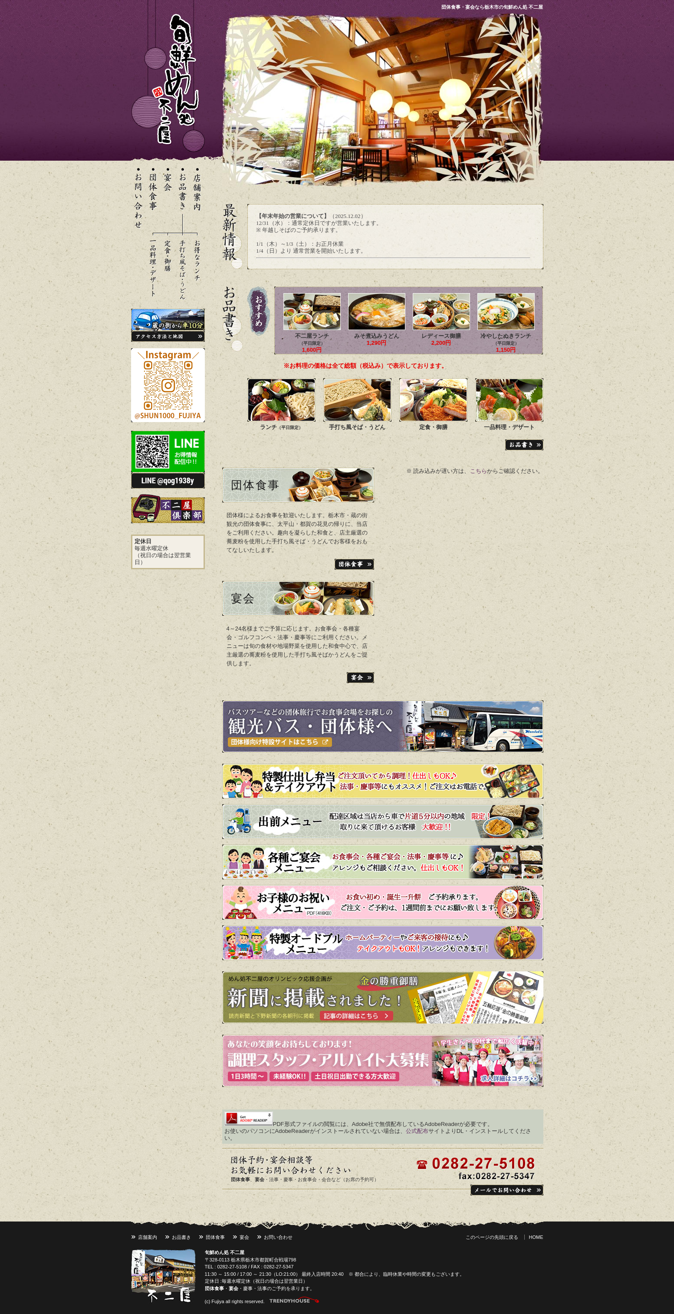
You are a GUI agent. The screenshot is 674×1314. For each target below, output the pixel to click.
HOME (536, 1237)
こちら (478, 471)
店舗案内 (147, 1237)
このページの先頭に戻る (492, 1237)
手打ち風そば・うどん (357, 427)
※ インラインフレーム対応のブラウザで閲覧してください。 (395, 236)
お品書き (181, 1237)
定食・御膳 (433, 427)
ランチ (281, 427)
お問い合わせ (278, 1237)
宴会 (243, 598)
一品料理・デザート (509, 427)
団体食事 (255, 485)
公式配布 (417, 1131)
